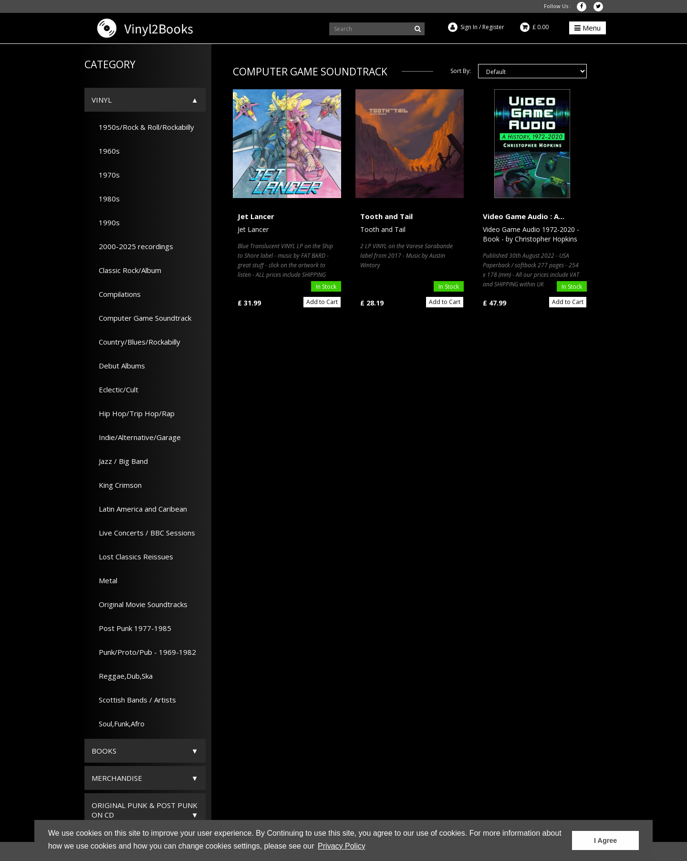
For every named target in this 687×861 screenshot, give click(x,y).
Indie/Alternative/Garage (136, 437)
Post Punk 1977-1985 (131, 628)
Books (104, 751)
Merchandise (117, 778)
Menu (587, 27)
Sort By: (460, 71)
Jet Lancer (256, 216)
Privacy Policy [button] (341, 846)
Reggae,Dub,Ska (122, 676)
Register (493, 27)
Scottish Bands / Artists (134, 699)
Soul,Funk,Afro (118, 723)
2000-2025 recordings (132, 246)
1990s (106, 222)
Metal (104, 580)
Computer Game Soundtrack (141, 318)
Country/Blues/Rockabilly (136, 341)
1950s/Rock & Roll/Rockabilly (143, 127)
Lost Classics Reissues (132, 556)
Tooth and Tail (386, 216)
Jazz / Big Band (120, 461)
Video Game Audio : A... (523, 216)
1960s (106, 151)
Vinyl (102, 100)
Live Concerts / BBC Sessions (143, 532)
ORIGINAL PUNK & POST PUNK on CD (145, 809)
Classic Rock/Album (126, 270)
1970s (106, 174)
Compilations (116, 294)
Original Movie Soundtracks (139, 604)
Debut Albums (118, 365)
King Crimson (117, 485)
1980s (106, 198)
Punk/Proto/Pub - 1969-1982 (144, 652)
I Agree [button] (605, 840)
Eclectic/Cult (115, 389)
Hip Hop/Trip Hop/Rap (133, 413)
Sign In (469, 27)
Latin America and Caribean (139, 509)
